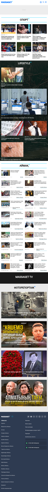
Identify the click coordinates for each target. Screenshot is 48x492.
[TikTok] (28, 416)
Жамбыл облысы (5, 468)
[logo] (7, 2)
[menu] (46, 2)
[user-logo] (41, 2)
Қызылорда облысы (19, 228)
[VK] (34, 416)
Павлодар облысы (5, 472)
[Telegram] (42, 416)
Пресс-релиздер (29, 427)
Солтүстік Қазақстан (19, 249)
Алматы (3, 423)
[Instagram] (39, 416)
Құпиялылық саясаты (30, 436)
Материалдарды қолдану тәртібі (32, 430)
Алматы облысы (19, 197)
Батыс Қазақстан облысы (16, 208)
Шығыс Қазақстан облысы (40, 249)
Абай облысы (44, 260)
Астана (3, 429)
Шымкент (21, 260)
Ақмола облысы (19, 187)
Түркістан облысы (5, 449)
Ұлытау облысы (43, 270)
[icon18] (12, 416)
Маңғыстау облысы (43, 228)
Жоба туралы (28, 423)
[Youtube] (31, 416)
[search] (43, 2)
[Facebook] (36, 416)
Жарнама (27, 420)
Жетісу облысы (20, 270)
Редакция (27, 433)
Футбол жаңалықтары (6, 488)
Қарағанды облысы (19, 218)
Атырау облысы (43, 197)
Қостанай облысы (43, 218)
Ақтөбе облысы (43, 187)
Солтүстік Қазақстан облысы (8, 475)
